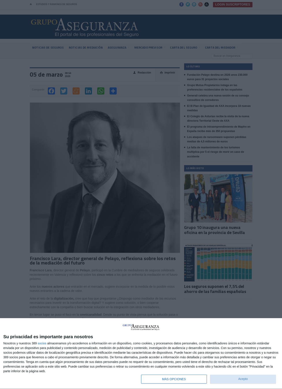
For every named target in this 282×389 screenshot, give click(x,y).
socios (42, 343)
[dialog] (141, 353)
